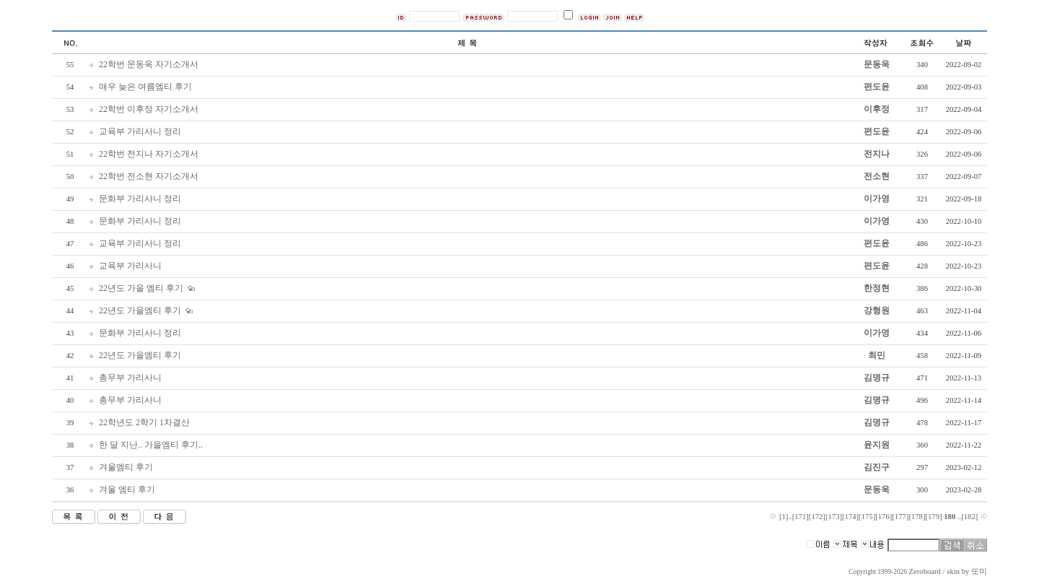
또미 (979, 571)
